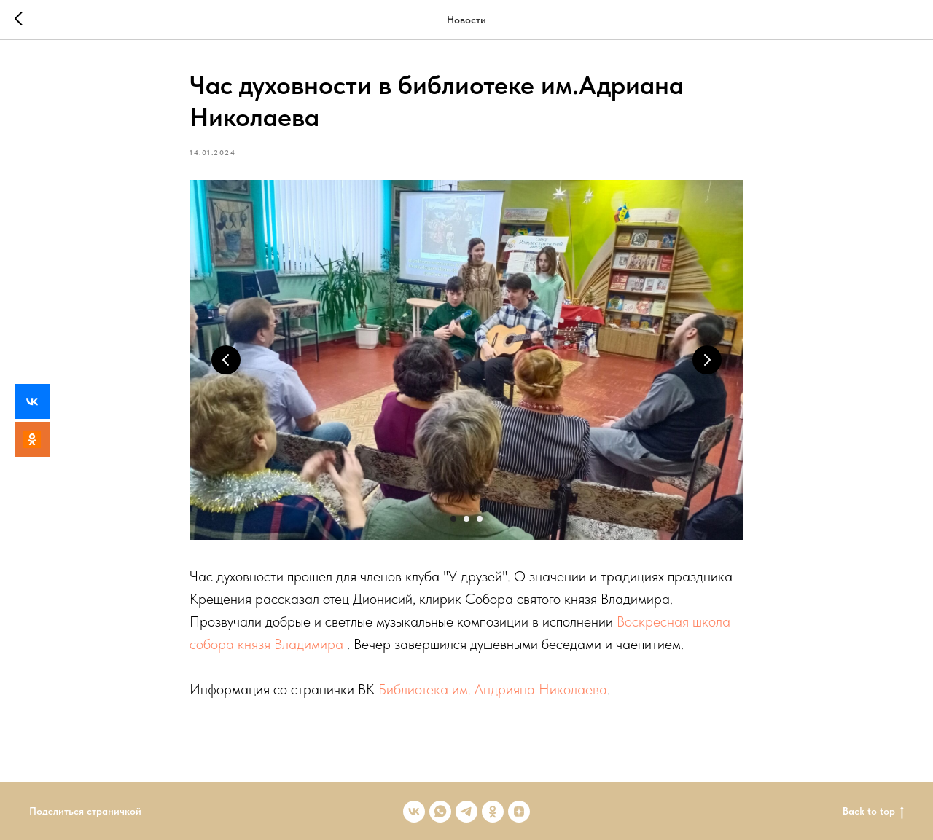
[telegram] (466, 812)
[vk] (414, 812)
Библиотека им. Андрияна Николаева (492, 689)
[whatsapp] (440, 812)
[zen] (519, 812)
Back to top (873, 811)
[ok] (493, 812)
